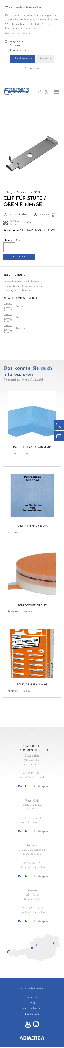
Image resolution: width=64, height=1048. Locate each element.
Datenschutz (32, 1014)
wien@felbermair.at (32, 822)
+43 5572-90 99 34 (32, 908)
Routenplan (41, 786)
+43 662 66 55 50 (32, 863)
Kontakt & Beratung (32, 1008)
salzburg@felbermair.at (32, 867)
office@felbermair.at (32, 777)
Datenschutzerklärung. (17, 33)
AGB (32, 1003)
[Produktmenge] (9, 247)
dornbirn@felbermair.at (32, 912)
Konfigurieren (32, 68)
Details (22, 786)
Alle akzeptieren (22, 58)
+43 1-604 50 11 (32, 818)
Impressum (32, 997)
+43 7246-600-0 (32, 773)
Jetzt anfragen (19, 256)
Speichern (45, 58)
